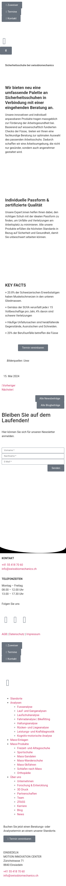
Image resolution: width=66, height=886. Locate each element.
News (20, 814)
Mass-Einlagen (19, 740)
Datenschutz (16, 634)
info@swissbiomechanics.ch (19, 569)
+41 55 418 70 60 (12, 564)
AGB (4, 634)
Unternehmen (25, 781)
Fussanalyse (24, 706)
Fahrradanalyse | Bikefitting (33, 719)
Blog (20, 810)
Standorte (16, 698)
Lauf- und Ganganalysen (31, 711)
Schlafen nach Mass (29, 768)
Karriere (22, 806)
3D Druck (22, 789)
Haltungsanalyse (27, 723)
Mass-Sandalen (26, 756)
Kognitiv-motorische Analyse (34, 735)
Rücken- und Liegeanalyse (33, 727)
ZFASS (21, 802)
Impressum (33, 634)
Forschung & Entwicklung (32, 785)
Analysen (15, 702)
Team (20, 797)
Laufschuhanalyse (28, 715)
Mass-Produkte (19, 744)
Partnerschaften (27, 793)
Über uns (15, 777)
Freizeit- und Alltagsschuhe (33, 748)
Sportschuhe (25, 752)
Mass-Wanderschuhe (30, 760)
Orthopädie (24, 773)
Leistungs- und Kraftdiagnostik (35, 731)
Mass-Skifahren (26, 764)
